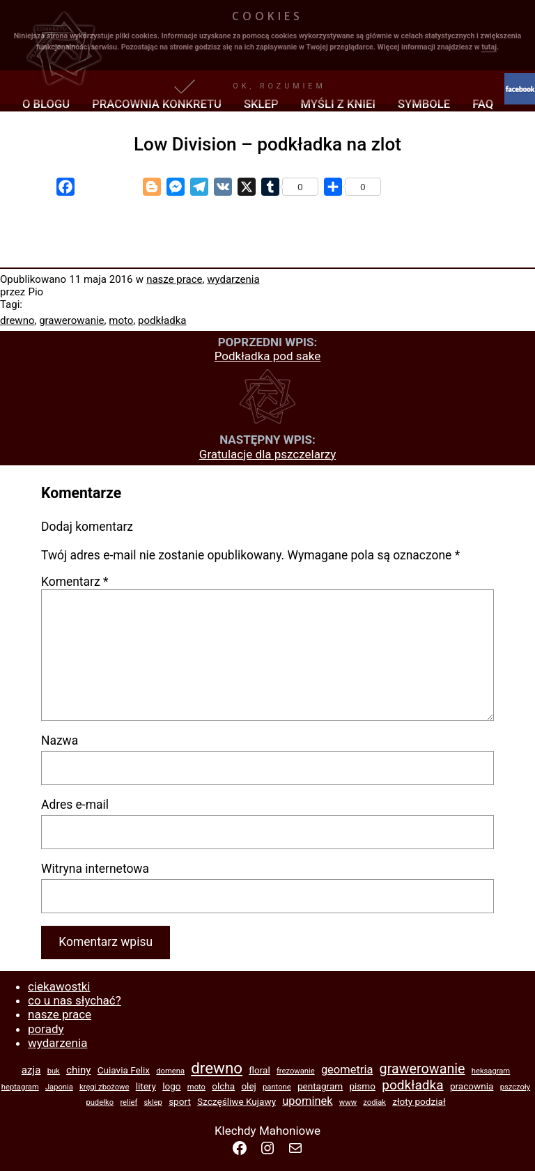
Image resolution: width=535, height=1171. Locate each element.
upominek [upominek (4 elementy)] (307, 1101)
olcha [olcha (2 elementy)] (223, 1086)
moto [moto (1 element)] (196, 1087)
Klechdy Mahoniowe (267, 1131)
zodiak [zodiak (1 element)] (374, 1102)
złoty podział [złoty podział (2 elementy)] (418, 1101)
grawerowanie (71, 320)
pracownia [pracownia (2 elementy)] (472, 1086)
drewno (17, 320)
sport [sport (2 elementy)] (180, 1101)
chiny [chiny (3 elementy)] (78, 1070)
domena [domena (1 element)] (170, 1071)
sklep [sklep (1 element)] (153, 1102)
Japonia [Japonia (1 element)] (59, 1087)
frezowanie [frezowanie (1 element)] (296, 1071)
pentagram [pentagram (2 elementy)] (320, 1086)
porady (46, 1029)
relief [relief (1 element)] (128, 1102)
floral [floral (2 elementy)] (259, 1070)
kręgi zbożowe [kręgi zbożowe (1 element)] (104, 1087)
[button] (267, 86)
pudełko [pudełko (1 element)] (100, 1102)
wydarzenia (233, 279)
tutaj (489, 47)
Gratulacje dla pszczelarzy (267, 454)
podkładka (162, 320)
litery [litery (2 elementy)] (146, 1086)
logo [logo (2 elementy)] (171, 1086)
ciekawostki (59, 986)
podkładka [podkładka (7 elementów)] (412, 1085)
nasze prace (174, 279)
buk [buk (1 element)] (53, 1071)
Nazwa (59, 740)
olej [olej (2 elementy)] (248, 1086)
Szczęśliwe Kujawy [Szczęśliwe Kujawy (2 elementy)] (236, 1101)
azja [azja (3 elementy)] (31, 1070)
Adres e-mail (75, 805)
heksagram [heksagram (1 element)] (491, 1071)
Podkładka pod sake (268, 356)
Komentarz (75, 582)
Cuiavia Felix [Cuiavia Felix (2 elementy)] (124, 1070)
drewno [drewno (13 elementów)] (216, 1068)
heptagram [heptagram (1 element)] (20, 1087)
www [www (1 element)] (348, 1102)
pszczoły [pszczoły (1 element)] (515, 1087)
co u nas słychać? (74, 1000)
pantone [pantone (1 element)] (277, 1087)
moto (121, 320)
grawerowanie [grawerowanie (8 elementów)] (422, 1069)
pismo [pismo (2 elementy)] (362, 1086)
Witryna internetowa (95, 869)
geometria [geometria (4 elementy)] (347, 1069)
